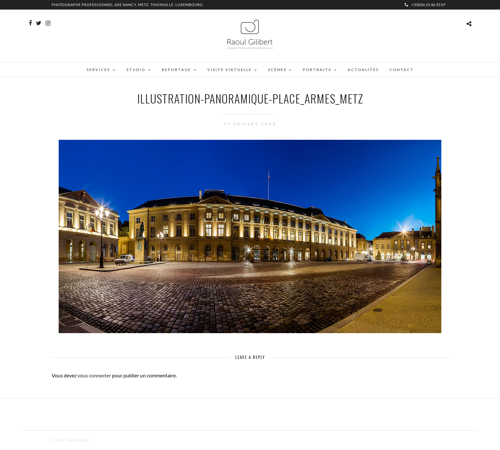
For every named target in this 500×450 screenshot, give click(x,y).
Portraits (317, 69)
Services (98, 69)
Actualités (363, 69)
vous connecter (94, 375)
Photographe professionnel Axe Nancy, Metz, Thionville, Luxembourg (127, 5)
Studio (135, 69)
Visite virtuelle (229, 69)
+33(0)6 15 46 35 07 (425, 4)
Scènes (277, 69)
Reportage (176, 69)
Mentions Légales (107, 440)
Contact (401, 69)
